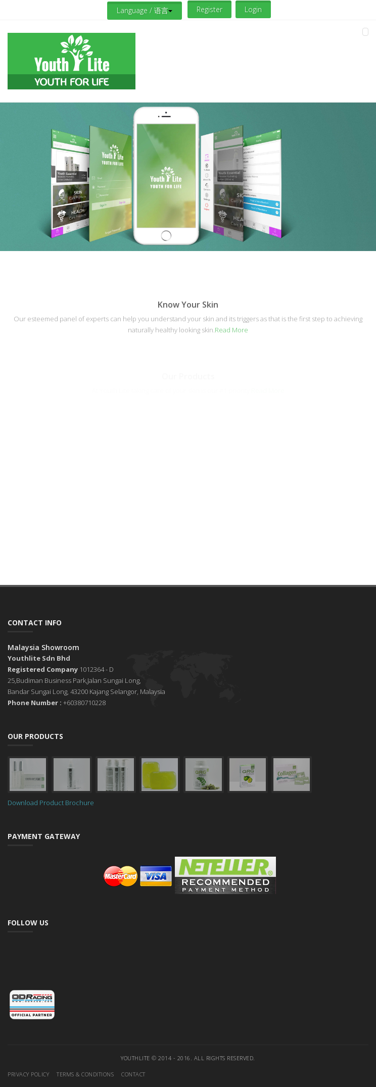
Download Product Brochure (51, 802)
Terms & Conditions (85, 1074)
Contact (133, 1074)
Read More (231, 329)
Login (253, 9)
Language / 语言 (144, 10)
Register (209, 9)
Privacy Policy (28, 1074)
